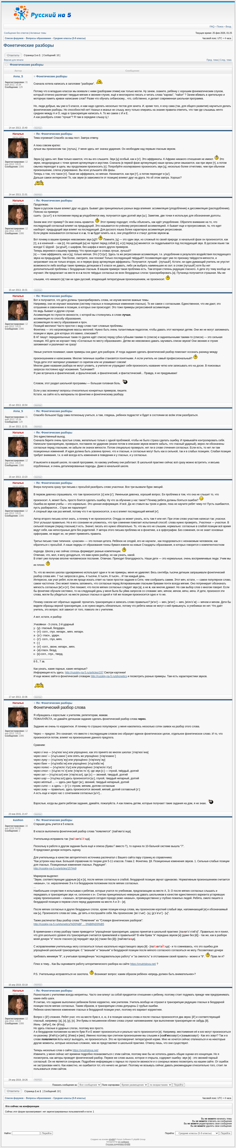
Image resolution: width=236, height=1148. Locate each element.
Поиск (220, 26)
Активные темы (38, 33)
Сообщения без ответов (16, 33)
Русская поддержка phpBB (118, 1144)
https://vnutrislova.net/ (143, 964)
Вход (228, 26)
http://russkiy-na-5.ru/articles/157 (84, 672)
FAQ (212, 26)
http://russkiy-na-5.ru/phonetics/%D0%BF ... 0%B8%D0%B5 (69, 924)
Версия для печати (13, 60)
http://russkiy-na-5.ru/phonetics (109, 676)
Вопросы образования (38, 38)
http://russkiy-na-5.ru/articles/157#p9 (55, 868)
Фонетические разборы (29, 45)
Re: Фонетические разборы (54, 133)
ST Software (123, 1142)
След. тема (225, 60)
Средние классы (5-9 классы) (69, 38)
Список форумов (14, 38)
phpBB (112, 1139)
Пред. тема (212, 60)
